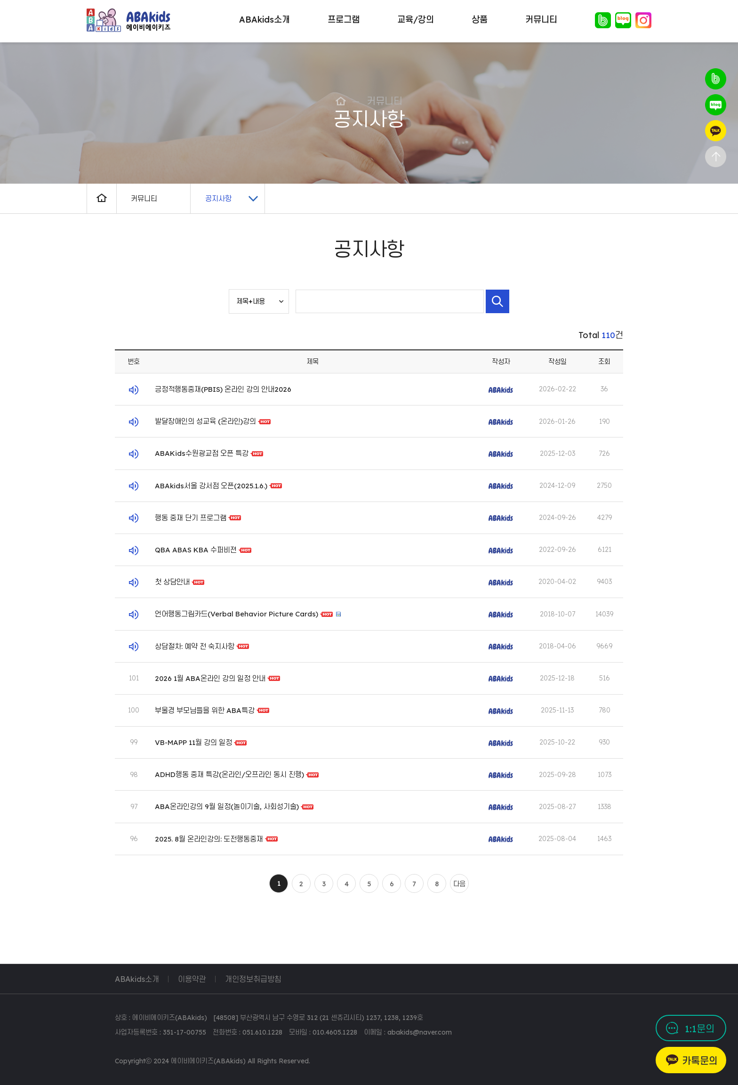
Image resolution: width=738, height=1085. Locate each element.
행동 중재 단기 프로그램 (190, 517)
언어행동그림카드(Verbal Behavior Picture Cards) (237, 613)
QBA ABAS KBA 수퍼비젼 (196, 549)
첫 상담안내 (172, 581)
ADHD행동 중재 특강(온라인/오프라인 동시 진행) (229, 774)
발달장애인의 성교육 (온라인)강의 (205, 421)
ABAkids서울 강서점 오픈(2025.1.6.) (211, 485)
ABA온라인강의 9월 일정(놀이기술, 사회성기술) (227, 806)
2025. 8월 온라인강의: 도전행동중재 (209, 838)
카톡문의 (700, 1061)
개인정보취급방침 (253, 979)
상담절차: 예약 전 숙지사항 (194, 645)
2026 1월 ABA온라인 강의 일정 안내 (210, 678)
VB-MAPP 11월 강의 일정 (193, 742)
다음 (459, 884)
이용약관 (192, 979)
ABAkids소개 (137, 979)
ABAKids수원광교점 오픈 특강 (202, 453)
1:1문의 (699, 1029)
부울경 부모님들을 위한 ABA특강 (205, 710)
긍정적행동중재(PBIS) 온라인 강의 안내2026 (223, 389)
